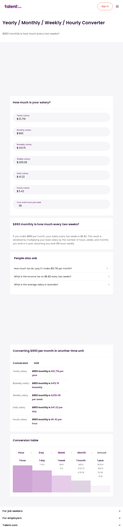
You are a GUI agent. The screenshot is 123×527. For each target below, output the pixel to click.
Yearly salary (23, 115)
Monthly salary (24, 130)
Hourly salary (23, 187)
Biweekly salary (24, 144)
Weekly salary (23, 159)
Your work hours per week (29, 202)
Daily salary (22, 173)
